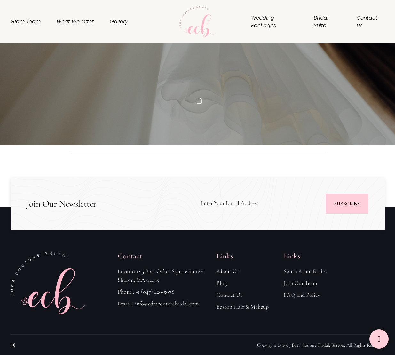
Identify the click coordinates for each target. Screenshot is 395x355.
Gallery (119, 21)
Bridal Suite (321, 21)
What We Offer (75, 21)
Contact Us (367, 21)
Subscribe (346, 204)
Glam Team (26, 21)
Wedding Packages (263, 21)
